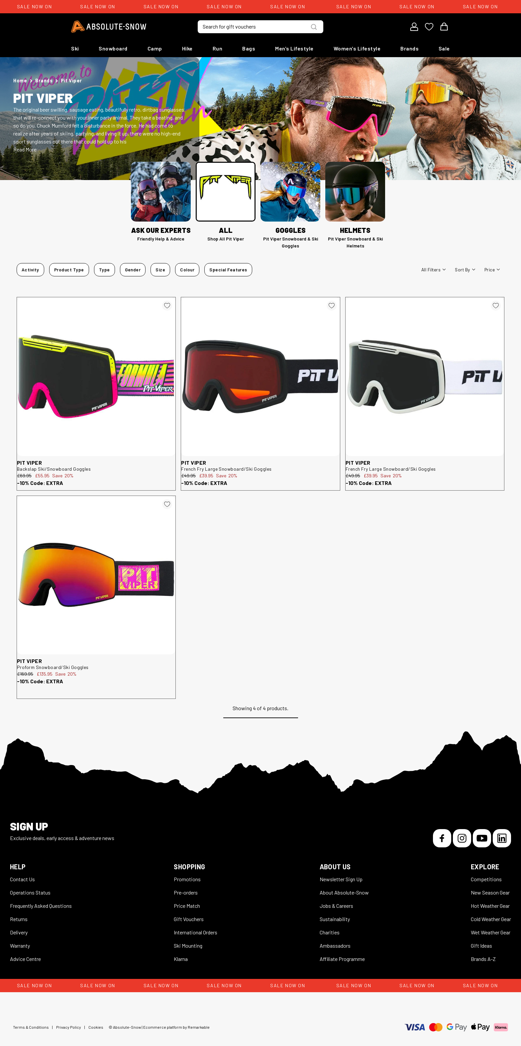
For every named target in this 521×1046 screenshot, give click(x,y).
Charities (330, 932)
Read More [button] (25, 149)
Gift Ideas (481, 945)
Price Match (187, 906)
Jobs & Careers (336, 906)
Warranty (20, 945)
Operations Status (30, 892)
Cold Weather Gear (491, 919)
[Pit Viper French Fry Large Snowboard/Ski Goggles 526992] (425, 376)
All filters (433, 269)
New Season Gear (490, 892)
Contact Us (22, 879)
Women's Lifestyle (357, 48)
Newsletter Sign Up (341, 879)
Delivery (19, 932)
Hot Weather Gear (490, 906)
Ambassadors (335, 945)
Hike (187, 48)
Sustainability (335, 919)
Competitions (486, 879)
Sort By (465, 269)
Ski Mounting (188, 945)
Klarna (181, 959)
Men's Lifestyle (294, 48)
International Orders (195, 932)
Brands (409, 48)
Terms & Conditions (31, 1027)
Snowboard (113, 48)
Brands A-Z (483, 959)
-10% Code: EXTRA (40, 483)
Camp (155, 48)
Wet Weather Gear (490, 932)
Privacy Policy (68, 1027)
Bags (248, 48)
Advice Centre (25, 959)
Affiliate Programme (342, 959)
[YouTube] (482, 838)
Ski (75, 48)
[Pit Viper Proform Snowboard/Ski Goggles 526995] (96, 575)
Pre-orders (186, 892)
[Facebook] (442, 838)
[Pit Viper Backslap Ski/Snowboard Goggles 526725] (96, 376)
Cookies (95, 1027)
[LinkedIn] (502, 838)
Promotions (187, 879)
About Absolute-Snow (344, 892)
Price (492, 269)
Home (20, 80)
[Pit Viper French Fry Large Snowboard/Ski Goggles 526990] (260, 376)
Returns (19, 919)
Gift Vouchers (189, 919)
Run (218, 48)
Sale (444, 48)
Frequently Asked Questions (41, 906)
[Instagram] (462, 838)
